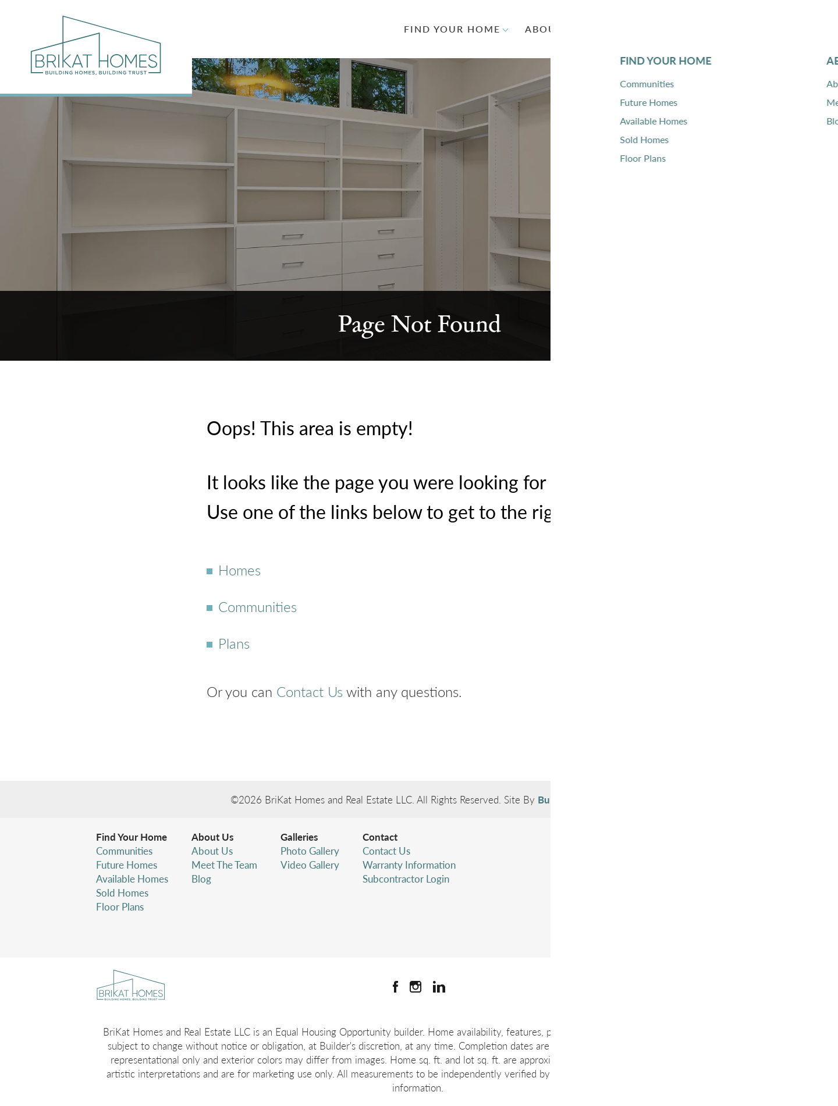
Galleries (299, 837)
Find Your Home (131, 837)
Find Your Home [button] (452, 28)
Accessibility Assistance (642, 930)
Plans (234, 643)
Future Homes (126, 865)
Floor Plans (120, 906)
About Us (212, 837)
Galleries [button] (634, 28)
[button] (776, 29)
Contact (380, 837)
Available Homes (132, 878)
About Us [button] (553, 28)
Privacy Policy (623, 902)
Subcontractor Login (406, 878)
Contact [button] (714, 28)
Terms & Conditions (634, 916)
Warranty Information (409, 865)
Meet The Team (224, 865)
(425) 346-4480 (659, 878)
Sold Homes (122, 892)
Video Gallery (309, 865)
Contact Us (309, 691)
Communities (257, 606)
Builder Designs (572, 799)
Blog (201, 878)
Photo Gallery (309, 851)
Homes (239, 569)
